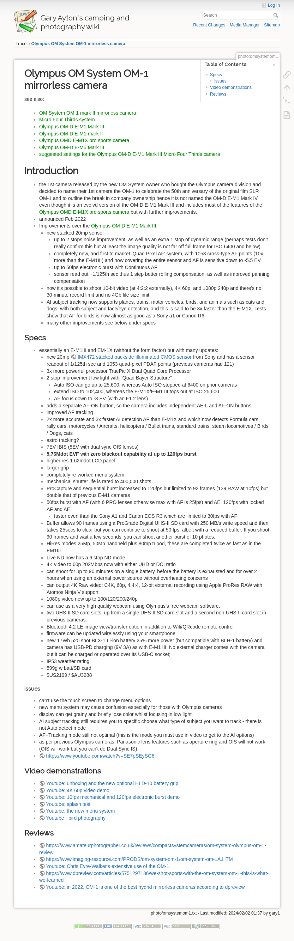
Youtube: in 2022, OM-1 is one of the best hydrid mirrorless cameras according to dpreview (145, 887)
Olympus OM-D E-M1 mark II (71, 133)
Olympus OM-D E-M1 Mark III (71, 126)
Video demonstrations (231, 87)
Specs (216, 74)
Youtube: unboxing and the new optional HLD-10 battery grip (112, 783)
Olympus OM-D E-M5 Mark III (71, 147)
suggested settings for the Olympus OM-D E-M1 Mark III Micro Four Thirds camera (129, 154)
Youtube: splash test (68, 804)
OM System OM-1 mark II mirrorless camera (87, 113)
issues (220, 81)
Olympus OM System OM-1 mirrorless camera (78, 43)
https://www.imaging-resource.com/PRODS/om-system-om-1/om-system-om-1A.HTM (139, 859)
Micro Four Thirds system (67, 119)
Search (276, 15)
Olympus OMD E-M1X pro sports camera (84, 140)
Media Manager (245, 25)
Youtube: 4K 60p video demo (77, 790)
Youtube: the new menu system (80, 811)
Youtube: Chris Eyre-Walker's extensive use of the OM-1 (107, 866)
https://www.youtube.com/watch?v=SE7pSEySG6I (101, 756)
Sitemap (272, 25)
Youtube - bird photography (76, 818)
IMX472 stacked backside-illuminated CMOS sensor (135, 357)
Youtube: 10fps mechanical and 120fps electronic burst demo (113, 797)
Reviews (218, 94)
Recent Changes (209, 25)
